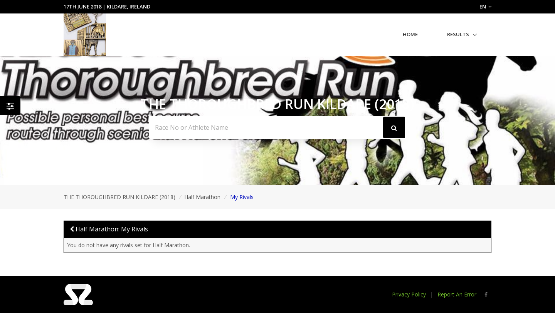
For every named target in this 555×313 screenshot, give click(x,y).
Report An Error (456, 294)
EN (485, 6)
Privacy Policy (409, 294)
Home (410, 34)
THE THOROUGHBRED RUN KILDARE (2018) (119, 197)
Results (458, 34)
